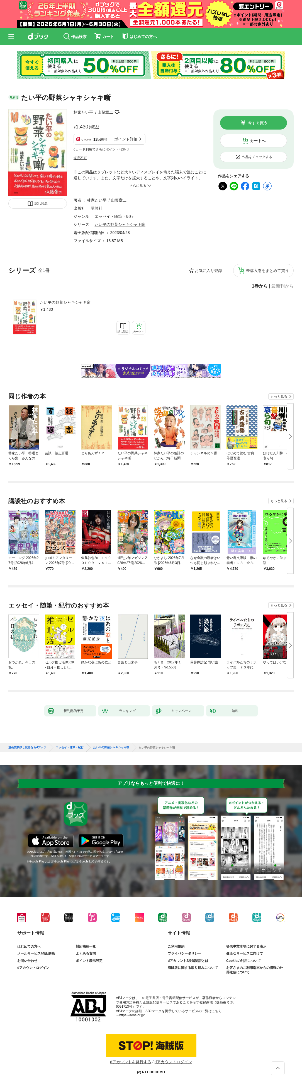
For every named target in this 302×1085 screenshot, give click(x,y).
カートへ (258, 140)
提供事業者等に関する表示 (246, 946)
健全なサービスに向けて (244, 953)
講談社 (97, 208)
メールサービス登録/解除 (36, 953)
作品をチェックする (257, 157)
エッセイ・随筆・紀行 (114, 216)
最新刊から (282, 286)
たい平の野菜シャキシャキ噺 (65, 302)
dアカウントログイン (33, 968)
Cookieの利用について (243, 961)
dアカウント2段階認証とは (188, 961)
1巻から (260, 286)
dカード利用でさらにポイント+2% (100, 149)
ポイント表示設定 (89, 961)
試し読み (41, 203)
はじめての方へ (29, 946)
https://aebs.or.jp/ (132, 1015)
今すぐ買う (257, 123)
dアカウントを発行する (130, 1062)
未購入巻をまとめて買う (267, 270)
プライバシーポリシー (184, 953)
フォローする (117, 112)
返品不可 (80, 158)
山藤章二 (105, 112)
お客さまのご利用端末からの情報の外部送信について (254, 970)
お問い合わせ (27, 961)
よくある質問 (86, 953)
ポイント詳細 (126, 139)
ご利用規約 (176, 946)
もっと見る (279, 396)
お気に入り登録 (208, 270)
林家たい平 (83, 112)
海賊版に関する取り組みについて (193, 968)
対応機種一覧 (86, 946)
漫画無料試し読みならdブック (27, 747)
